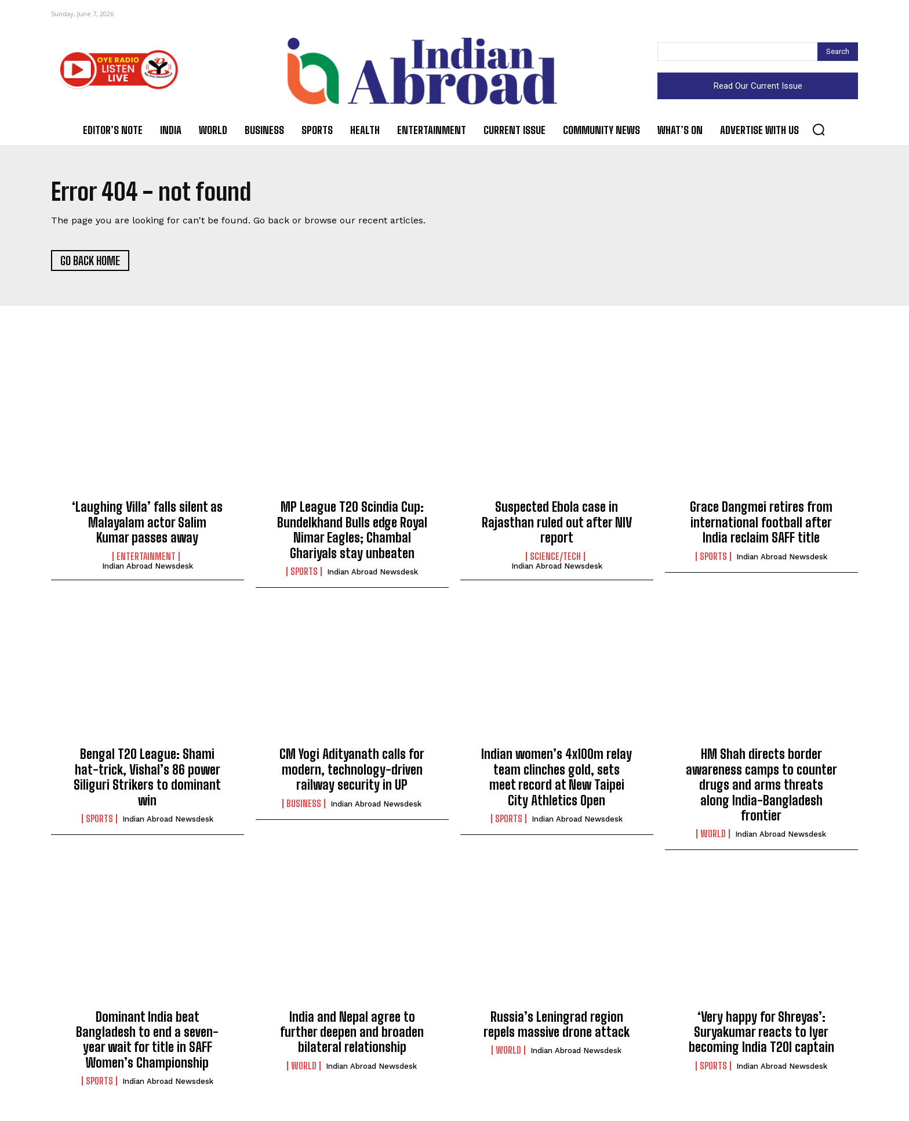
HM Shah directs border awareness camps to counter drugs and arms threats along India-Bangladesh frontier (761, 785)
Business (303, 803)
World (713, 834)
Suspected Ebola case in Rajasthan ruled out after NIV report (557, 523)
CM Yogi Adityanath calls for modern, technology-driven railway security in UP (351, 770)
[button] (818, 129)
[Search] (837, 51)
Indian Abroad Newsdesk (147, 566)
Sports (304, 572)
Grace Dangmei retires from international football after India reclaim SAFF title (761, 523)
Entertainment (146, 556)
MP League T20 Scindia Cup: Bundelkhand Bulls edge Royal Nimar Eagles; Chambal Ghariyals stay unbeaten (352, 530)
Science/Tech (555, 556)
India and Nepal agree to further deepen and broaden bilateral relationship (352, 1033)
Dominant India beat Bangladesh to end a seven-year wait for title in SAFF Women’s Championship (147, 1040)
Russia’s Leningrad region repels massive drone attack (556, 1025)
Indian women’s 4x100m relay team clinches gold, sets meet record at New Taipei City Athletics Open (556, 777)
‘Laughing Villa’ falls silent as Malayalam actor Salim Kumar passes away (147, 523)
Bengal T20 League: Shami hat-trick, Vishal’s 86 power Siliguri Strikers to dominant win (147, 777)
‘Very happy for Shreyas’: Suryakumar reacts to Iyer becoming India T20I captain (761, 1033)
